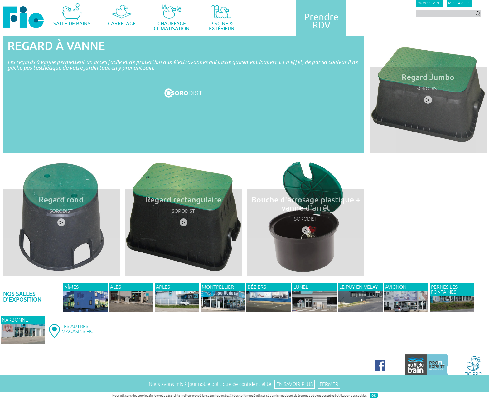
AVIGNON (395, 287)
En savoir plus (294, 384)
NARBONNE (15, 320)
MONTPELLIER (218, 287)
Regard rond (61, 200)
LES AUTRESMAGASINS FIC (77, 329)
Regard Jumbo (428, 77)
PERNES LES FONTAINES (444, 289)
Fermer (329, 384)
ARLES (163, 287)
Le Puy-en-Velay (358, 287)
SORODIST (427, 89)
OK (373, 395)
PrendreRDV (321, 21)
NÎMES (71, 287)
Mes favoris (459, 3)
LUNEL (300, 287)
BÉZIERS (257, 287)
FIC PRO (473, 366)
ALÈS (115, 287)
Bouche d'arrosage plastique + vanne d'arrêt (305, 204)
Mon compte (430, 3)
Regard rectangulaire (183, 200)
